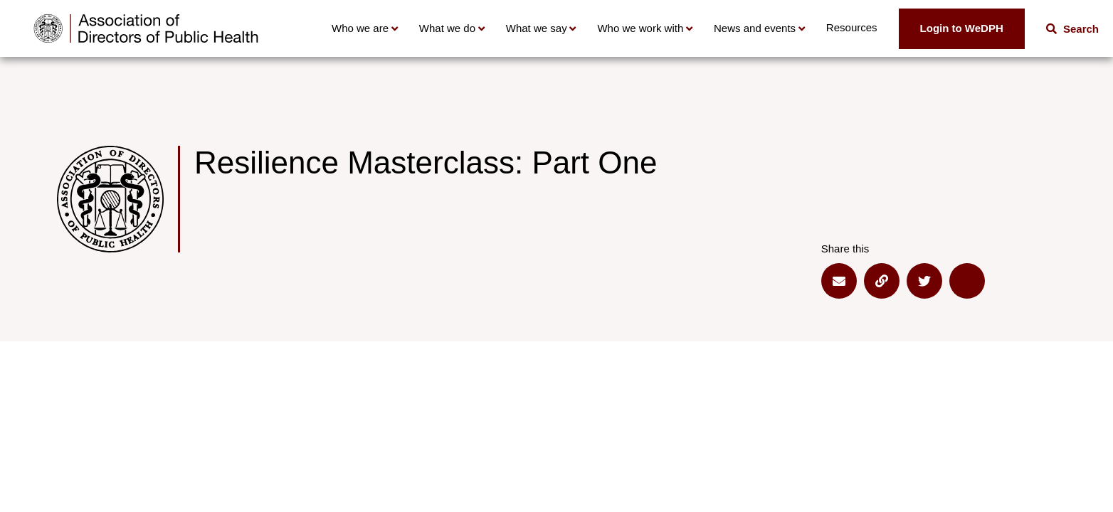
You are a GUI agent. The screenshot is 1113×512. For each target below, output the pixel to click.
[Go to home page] (146, 28)
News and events (755, 28)
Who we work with (640, 28)
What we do (447, 28)
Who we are (360, 28)
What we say (536, 28)
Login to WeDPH (961, 28)
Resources (851, 27)
